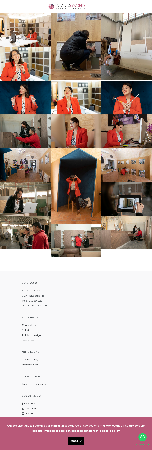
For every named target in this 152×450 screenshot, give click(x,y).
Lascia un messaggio (34, 384)
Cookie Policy (30, 359)
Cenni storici (29, 325)
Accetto (76, 440)
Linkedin (28, 413)
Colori (25, 330)
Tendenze (28, 340)
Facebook (29, 403)
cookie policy (111, 431)
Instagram (29, 408)
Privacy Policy (30, 364)
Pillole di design (31, 335)
